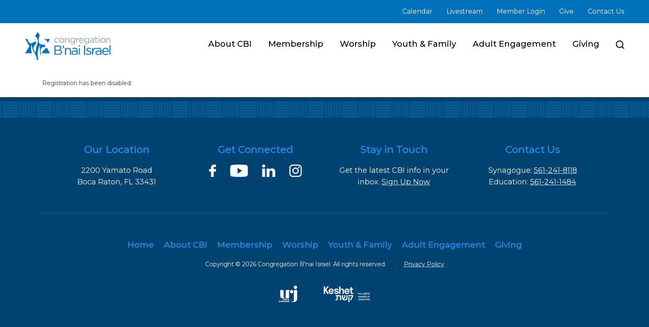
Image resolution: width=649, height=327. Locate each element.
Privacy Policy (424, 264)
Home (140, 245)
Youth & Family (424, 44)
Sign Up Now (406, 181)
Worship (358, 44)
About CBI (230, 44)
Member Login (521, 11)
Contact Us (606, 11)
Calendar (417, 11)
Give (566, 11)
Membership (295, 44)
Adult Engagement (514, 44)
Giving (585, 44)
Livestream (465, 11)
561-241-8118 (555, 170)
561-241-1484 (553, 181)
